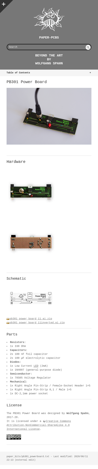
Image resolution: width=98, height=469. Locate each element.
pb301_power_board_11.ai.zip (31, 318)
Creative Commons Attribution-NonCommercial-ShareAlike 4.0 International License (39, 425)
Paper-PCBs (49, 37)
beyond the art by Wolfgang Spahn (49, 59)
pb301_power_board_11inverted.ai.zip (37, 322)
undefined (88, 47)
